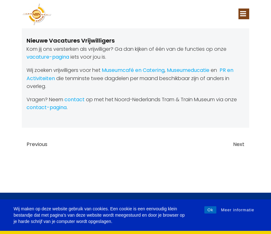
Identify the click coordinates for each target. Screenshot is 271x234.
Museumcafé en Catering (133, 70)
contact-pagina (47, 107)
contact (74, 99)
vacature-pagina (48, 57)
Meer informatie (237, 210)
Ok (211, 210)
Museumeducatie (188, 70)
